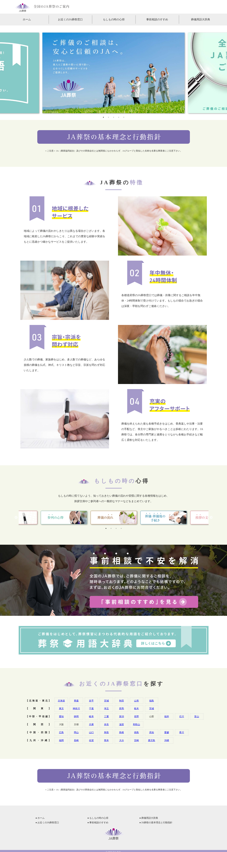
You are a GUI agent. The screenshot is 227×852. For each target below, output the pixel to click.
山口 (91, 732)
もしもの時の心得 (114, 19)
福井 (166, 716)
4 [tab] (118, 117)
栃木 (136, 708)
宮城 (106, 700)
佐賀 (91, 740)
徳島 (136, 732)
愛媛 (166, 732)
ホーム (27, 19)
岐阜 (91, 716)
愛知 (61, 716)
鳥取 (106, 732)
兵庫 (91, 724)
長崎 (76, 740)
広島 (61, 732)
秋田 (121, 700)
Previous (16, 517)
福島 (151, 700)
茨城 (151, 708)
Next (211, 517)
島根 (121, 732)
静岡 (76, 716)
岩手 (91, 700)
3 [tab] (113, 117)
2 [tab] (108, 117)
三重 (106, 716)
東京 (61, 708)
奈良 (106, 724)
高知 (151, 732)
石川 (181, 716)
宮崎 (136, 740)
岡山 (76, 732)
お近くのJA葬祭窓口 (70, 19)
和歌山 (136, 724)
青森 (76, 700)
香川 (181, 732)
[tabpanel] (113, 73)
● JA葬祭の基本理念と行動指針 (155, 822)
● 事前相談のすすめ (97, 822)
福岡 (61, 740)
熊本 (106, 740)
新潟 (121, 716)
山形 (136, 700)
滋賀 (121, 724)
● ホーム (40, 818)
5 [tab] (123, 117)
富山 (196, 716)
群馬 (121, 708)
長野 (136, 716)
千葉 (91, 708)
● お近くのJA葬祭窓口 (47, 822)
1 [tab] (103, 117)
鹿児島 (151, 740)
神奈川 (76, 708)
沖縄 (166, 740)
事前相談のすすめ (157, 19)
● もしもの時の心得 (97, 818)
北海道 (61, 700)
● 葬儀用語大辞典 (148, 818)
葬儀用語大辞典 (200, 19)
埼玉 (106, 708)
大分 (121, 740)
